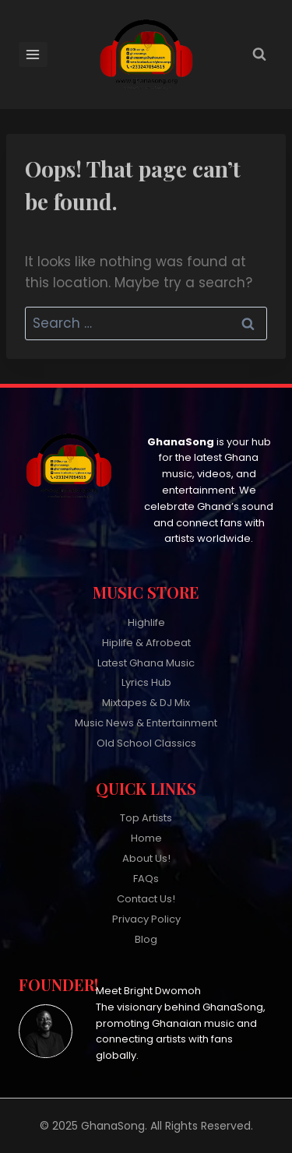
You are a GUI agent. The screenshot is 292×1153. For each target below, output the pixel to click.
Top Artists (146, 817)
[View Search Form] (259, 54)
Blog (146, 939)
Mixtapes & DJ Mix (146, 702)
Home (146, 838)
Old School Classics (146, 743)
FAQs (146, 878)
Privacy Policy (146, 919)
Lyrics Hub (146, 682)
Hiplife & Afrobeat (146, 642)
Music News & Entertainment (146, 722)
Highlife (146, 622)
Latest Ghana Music (146, 663)
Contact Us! (146, 898)
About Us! (146, 858)
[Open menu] (33, 54)
